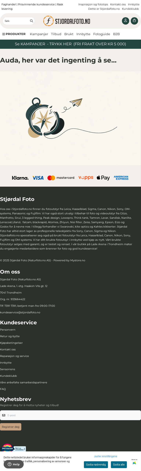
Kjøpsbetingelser (11, 342)
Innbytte (134, 4)
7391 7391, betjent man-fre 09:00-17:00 (29, 305)
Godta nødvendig (96, 464)
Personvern (7, 329)
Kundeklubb (131, 8)
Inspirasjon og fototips (93, 4)
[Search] (31, 21)
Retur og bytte (10, 336)
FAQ (3, 389)
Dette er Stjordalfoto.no (104, 8)
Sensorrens (7, 369)
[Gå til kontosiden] (125, 21)
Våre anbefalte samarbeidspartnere (23, 382)
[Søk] (19, 21)
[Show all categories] (14, 34)
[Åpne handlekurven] (134, 21)
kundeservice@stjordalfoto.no (20, 312)
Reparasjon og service (14, 356)
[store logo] (70, 20)
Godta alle (119, 464)
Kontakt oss (117, 4)
